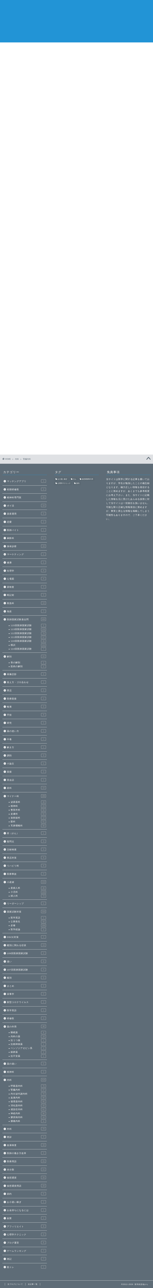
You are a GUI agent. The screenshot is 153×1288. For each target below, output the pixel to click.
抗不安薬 (28, 1056)
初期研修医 (26, 489)
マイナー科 (26, 796)
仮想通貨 (26, 1177)
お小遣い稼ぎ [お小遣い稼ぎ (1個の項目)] (62, 479)
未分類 (26, 1169)
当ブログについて (113, 46)
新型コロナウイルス (26, 1002)
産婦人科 (28, 888)
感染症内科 (65, 46)
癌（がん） (26, 833)
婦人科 (28, 896)
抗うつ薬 (28, 1040)
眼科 (28, 821)
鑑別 (26, 977)
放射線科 (28, 817)
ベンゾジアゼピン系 (28, 1048)
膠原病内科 (28, 1117)
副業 (26, 1218)
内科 (26, 1079)
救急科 (26, 603)
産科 (26, 787)
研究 (26, 722)
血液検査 (26, 1145)
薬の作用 (26, 1026)
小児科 (28, 892)
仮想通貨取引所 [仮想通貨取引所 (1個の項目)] (87, 479)
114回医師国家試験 (28, 649)
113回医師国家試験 (28, 629)
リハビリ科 (26, 865)
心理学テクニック (26, 1234)
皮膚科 (28, 814)
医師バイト (26, 530)
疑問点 (26, 841)
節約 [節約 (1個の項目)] (77, 483)
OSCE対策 (26, 937)
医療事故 (26, 873)
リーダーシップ (26, 903)
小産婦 (26, 882)
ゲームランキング (26, 1250)
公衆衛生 (28, 921)
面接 (26, 771)
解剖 (26, 656)
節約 (26, 1193)
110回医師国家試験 (28, 641)
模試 (28, 645)
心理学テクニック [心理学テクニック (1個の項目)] (64, 483)
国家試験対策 (26, 911)
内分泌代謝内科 (28, 1094)
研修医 (26, 1018)
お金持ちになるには (26, 1210)
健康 (26, 562)
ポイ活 (26, 505)
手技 (26, 714)
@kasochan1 (113, 185)
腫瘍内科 (28, 1121)
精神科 (28, 806)
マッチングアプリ (26, 481)
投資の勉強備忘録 (119, 90)
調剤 (26, 755)
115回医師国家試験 (28, 625)
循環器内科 (40, 46)
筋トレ (26, 1267)
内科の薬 (28, 1036)
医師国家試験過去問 (26, 619)
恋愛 (26, 521)
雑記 (26, 1258)
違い (26, 961)
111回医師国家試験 (28, 637)
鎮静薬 (28, 1052)
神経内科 (28, 1113)
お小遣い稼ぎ (26, 1201)
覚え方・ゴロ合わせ (26, 682)
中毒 (26, 739)
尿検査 (26, 586)
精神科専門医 (26, 497)
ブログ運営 (26, 1242)
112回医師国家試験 (28, 633)
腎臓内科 (28, 1089)
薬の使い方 (26, 731)
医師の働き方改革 (26, 1153)
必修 (28, 925)
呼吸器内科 (28, 1086)
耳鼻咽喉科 (28, 825)
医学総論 (28, 929)
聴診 (26, 1136)
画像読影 (26, 674)
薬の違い (26, 1063)
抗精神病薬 (28, 1044)
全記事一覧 (137, 46)
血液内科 (28, 1097)
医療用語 (26, 1161)
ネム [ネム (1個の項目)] (74, 479)
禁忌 (26, 690)
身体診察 (26, 546)
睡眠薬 (28, 1032)
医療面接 (26, 698)
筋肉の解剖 (28, 666)
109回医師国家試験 (26, 953)
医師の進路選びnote (16, 46)
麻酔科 (26, 538)
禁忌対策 (26, 857)
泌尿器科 (28, 802)
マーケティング (26, 554)
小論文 (26, 763)
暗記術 (26, 594)
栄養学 (26, 993)
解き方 (26, 747)
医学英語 (28, 917)
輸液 (26, 706)
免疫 (26, 611)
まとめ (26, 985)
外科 (26, 1128)
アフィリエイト (26, 1226)
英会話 (26, 779)
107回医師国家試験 (26, 969)
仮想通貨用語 (26, 1185)
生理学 (26, 570)
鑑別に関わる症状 (26, 945)
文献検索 (26, 849)
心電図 (26, 578)
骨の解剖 (28, 662)
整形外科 (28, 810)
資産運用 (26, 513)
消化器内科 (89, 46)
